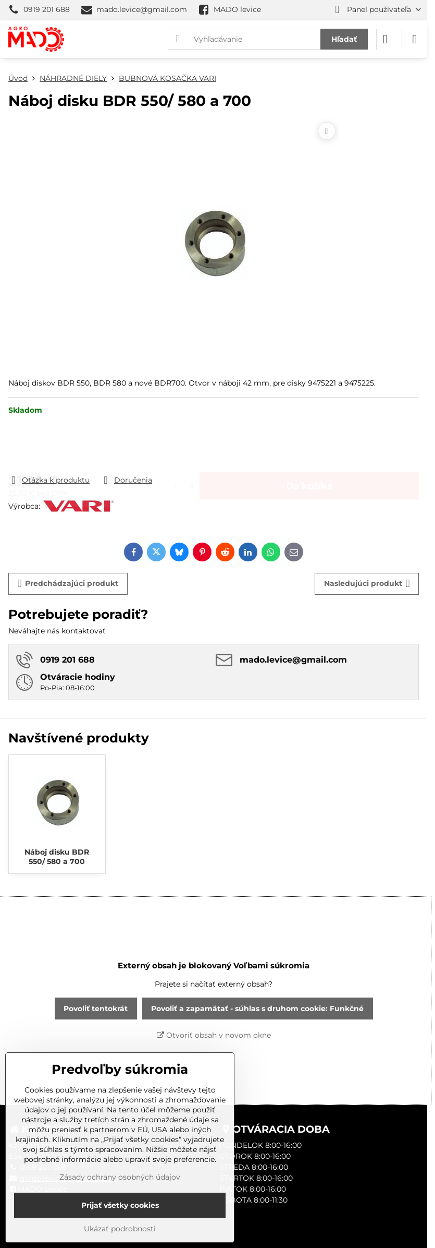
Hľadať (344, 39)
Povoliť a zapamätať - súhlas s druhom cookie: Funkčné (257, 1008)
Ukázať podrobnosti (120, 1228)
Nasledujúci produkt (367, 583)
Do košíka (309, 444)
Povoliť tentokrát (96, 1008)
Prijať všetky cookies (120, 1205)
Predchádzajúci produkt (68, 583)
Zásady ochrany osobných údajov (119, 1177)
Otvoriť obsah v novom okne (214, 1035)
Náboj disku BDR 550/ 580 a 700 (56, 856)
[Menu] (414, 39)
